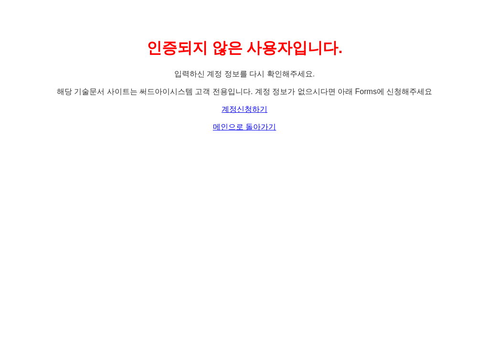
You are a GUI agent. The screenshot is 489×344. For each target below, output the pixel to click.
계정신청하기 (244, 109)
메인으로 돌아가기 (244, 127)
